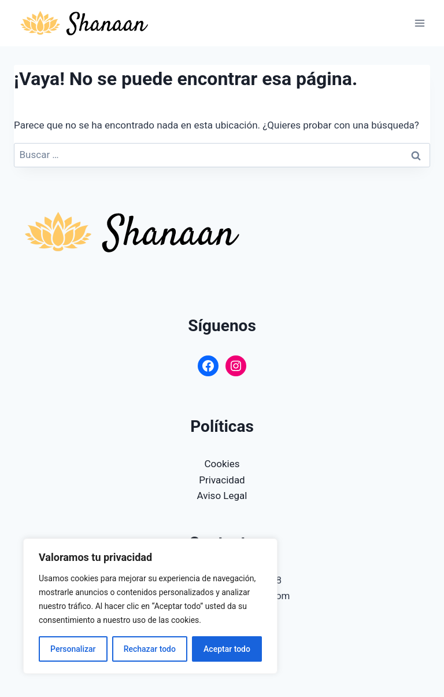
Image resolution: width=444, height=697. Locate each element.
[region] (150, 606)
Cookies (222, 463)
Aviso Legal (222, 495)
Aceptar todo (227, 649)
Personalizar (72, 649)
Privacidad (222, 480)
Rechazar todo (150, 649)
